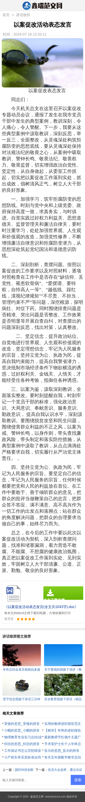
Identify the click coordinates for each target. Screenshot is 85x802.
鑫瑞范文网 (37, 796)
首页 (6, 15)
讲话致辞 (23, 15)
